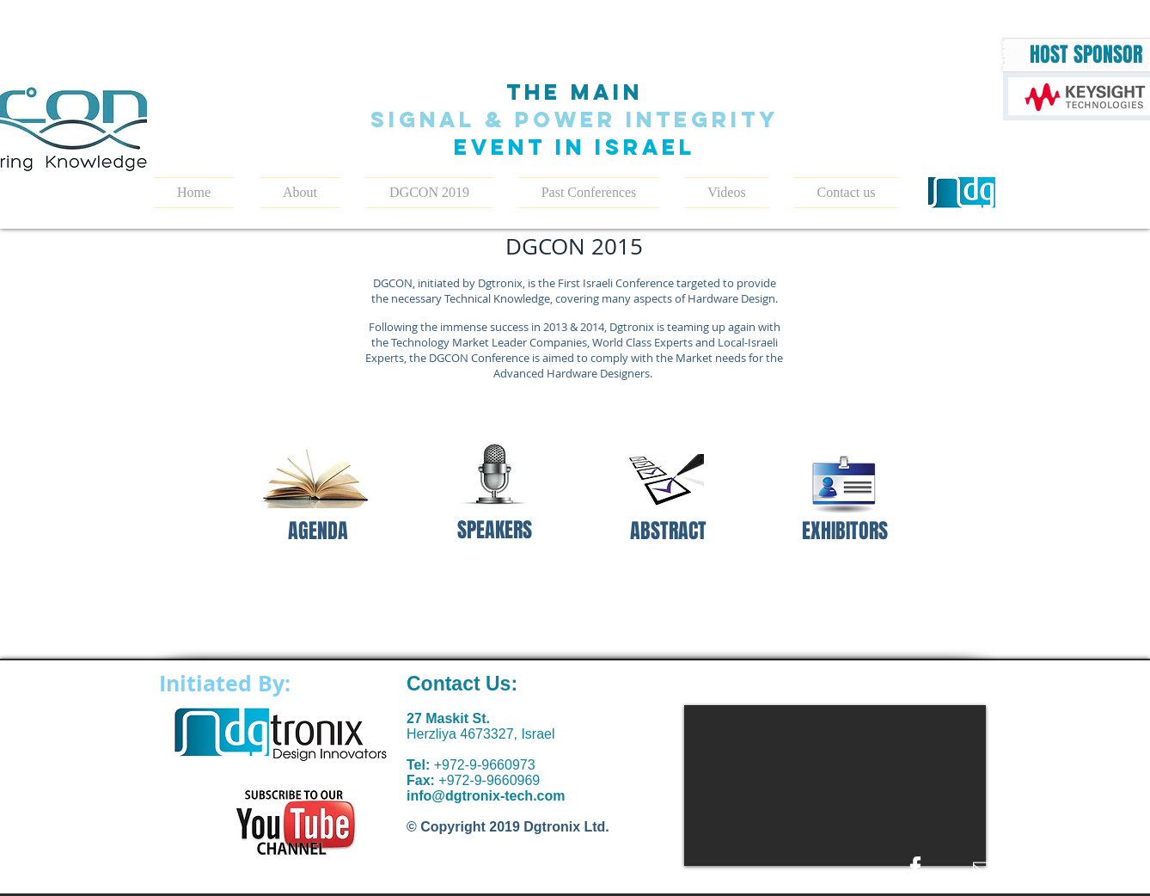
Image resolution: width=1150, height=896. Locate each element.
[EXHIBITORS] (844, 531)
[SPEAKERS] (494, 531)
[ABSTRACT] (668, 531)
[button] (429, 192)
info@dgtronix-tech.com (486, 796)
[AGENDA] (317, 531)
